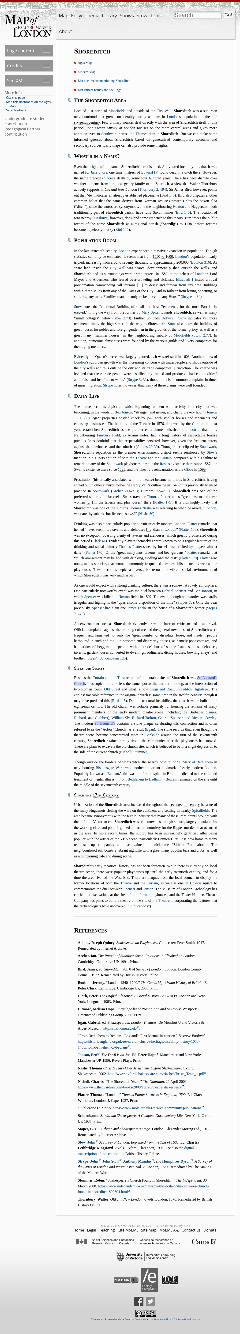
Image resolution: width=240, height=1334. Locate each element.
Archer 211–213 (125, 491)
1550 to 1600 (163, 256)
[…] (140, 285)
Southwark (109, 134)
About (65, 31)
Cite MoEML (128, 1230)
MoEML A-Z (169, 1230)
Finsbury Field (108, 435)
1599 (202, 469)
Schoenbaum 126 (113, 658)
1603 (186, 357)
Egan (150, 729)
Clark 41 (98, 541)
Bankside (152, 735)
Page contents (22, 50)
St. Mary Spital (147, 312)
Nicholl (125, 752)
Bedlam (113, 774)
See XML (16, 80)
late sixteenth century (100, 251)
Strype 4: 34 (191, 297)
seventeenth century (116, 785)
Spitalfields (200, 810)
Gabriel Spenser (174, 591)
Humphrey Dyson (176, 1161)
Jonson (148, 889)
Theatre (145, 424)
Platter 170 (94, 552)
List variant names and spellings (99, 90)
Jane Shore (99, 172)
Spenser (90, 597)
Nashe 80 (146, 514)
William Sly (121, 718)
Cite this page (15, 97)
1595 (121, 469)
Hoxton (178, 206)
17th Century (106, 794)
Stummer (140, 752)
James (211, 712)
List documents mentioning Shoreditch (104, 81)
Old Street (112, 689)
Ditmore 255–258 (155, 491)
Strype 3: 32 (137, 380)
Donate (210, 1230)
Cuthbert (101, 718)
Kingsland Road (162, 689)
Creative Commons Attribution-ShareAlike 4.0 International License (162, 1319)
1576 (160, 424)
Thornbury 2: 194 (152, 189)
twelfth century (190, 695)
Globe (188, 469)
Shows (127, 15)
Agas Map (85, 62)
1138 (188, 224)
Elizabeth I (184, 279)
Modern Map (87, 72)
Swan (78, 469)
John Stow (94, 128)
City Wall (164, 111)
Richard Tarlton (144, 718)
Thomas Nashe (140, 508)
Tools (156, 15)
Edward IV (149, 172)
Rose (163, 464)
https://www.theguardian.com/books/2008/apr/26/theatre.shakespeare (130, 1087)
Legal (91, 1230)
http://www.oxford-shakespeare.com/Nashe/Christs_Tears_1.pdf (156, 1074)
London (173, 117)
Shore (108, 178)
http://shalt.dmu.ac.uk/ (120, 1028)
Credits (14, 65)
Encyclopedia (85, 15)
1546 (175, 485)
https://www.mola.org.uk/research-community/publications (157, 1108)
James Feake (137, 608)
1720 (164, 1167)
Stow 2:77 (202, 335)
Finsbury (100, 218)
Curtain (197, 424)
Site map (149, 1230)
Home (78, 1230)
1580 (164, 274)
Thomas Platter (158, 497)
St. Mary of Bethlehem (195, 762)
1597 (148, 597)
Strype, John (88, 1161)
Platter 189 (188, 529)
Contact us (191, 1230)
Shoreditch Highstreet (192, 689)
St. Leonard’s (104, 723)
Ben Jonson (123, 412)
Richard (80, 718)
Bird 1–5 (168, 195)
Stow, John (86, 1142)
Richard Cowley (203, 718)
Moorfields (117, 111)
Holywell (168, 318)
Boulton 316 (200, 262)
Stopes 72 (184, 602)
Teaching (107, 1230)
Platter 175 (162, 502)
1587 (206, 464)
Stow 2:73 (122, 318)
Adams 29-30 (147, 447)
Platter (192, 524)
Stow (142, 15)
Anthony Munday (137, 1161)
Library (109, 15)
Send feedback (16, 110)
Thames (141, 134)
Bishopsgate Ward (110, 768)
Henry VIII (139, 485)
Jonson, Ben (87, 1055)
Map (63, 15)
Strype (108, 385)
